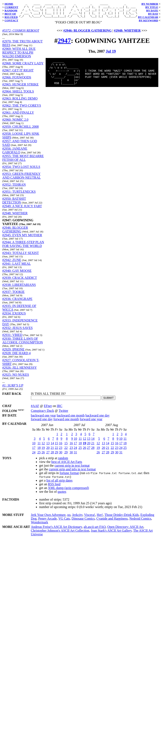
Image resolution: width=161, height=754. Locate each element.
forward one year (91, 419)
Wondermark (39, 522)
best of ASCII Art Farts (66, 461)
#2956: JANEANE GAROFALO (14, 153)
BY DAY (153, 13)
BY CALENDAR (148, 17)
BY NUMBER (149, 3)
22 (56, 447)
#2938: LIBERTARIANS (19, 288)
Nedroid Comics (140, 518)
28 (52, 452)
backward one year (43, 415)
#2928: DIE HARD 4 (16, 356)
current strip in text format (72, 465)
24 (33, 452)
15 (56, 443)
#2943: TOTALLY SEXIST (20, 256)
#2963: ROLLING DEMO (20, 101)
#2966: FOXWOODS (16, 80)
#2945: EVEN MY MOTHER (22, 238)
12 (43, 443)
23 (60, 447)
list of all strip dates (59, 480)
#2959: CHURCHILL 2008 (20, 129)
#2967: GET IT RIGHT (18, 73)
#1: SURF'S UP (12, 388)
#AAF (35, 405)
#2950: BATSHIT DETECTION (14, 203)
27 (48, 452)
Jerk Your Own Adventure (48, 514)
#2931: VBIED (12, 338)
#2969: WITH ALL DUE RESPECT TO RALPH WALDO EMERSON (18, 55)
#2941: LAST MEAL (16, 267)
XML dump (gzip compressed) (68, 487)
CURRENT (11, 7)
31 (75, 452)
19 (43, 447)
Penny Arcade (47, 518)
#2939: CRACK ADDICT (19, 281)
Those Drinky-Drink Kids (121, 514)
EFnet (48, 405)
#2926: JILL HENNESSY (19, 370)
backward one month (71, 415)
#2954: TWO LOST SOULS (21, 170)
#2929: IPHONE (13, 352)
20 (48, 447)
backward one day (97, 415)
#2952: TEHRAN (14, 187)
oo (69, 514)
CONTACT (11, 20)
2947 (64, 43)
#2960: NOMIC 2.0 (15, 122)
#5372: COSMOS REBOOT (20, 33)
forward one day (42, 419)
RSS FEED (11, 17)
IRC (59, 405)
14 (52, 443)
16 (60, 443)
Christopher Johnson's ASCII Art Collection (60, 530)
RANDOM (11, 10)
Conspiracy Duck (42, 410)
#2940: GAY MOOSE (17, 274)
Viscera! (89, 514)
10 (33, 443)
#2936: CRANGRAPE (17, 302)
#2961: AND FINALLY (18, 115)
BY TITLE (151, 7)
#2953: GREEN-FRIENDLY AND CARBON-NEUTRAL (21, 178)
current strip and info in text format (72, 469)
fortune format (69, 473)
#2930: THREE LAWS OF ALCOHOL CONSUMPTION (22, 343)
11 (39, 443)
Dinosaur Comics (83, 518)
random (63, 458)
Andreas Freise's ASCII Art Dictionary (56, 526)
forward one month (66, 419)
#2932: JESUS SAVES (17, 331)
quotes (62, 491)
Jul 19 (111, 54)
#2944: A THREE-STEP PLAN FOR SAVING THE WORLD (23, 247)
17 (33, 447)
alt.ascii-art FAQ (95, 526)
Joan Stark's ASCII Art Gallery (111, 530)
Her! (100, 514)
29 (56, 452)
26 (43, 452)
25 (39, 452)
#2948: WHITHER (15, 216)
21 (52, 447)
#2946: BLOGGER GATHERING (15, 232)
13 (48, 443)
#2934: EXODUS (14, 316)
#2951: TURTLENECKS (19, 194)
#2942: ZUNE (11, 263)
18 (39, 447)
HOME (9, 3)
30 (60, 452)
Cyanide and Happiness (112, 518)
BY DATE (152, 10)
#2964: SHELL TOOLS (18, 94)
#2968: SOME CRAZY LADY (22, 66)
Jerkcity (77, 514)
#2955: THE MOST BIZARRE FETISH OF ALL (23, 161)
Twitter (63, 410)
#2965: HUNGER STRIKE (20, 87)
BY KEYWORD (148, 20)
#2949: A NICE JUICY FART (22, 209)
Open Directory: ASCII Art (125, 526)
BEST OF (10, 13)
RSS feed (54, 484)
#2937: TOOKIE (13, 295)
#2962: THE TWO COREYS (21, 108)
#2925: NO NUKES (15, 377)
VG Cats (64, 518)
